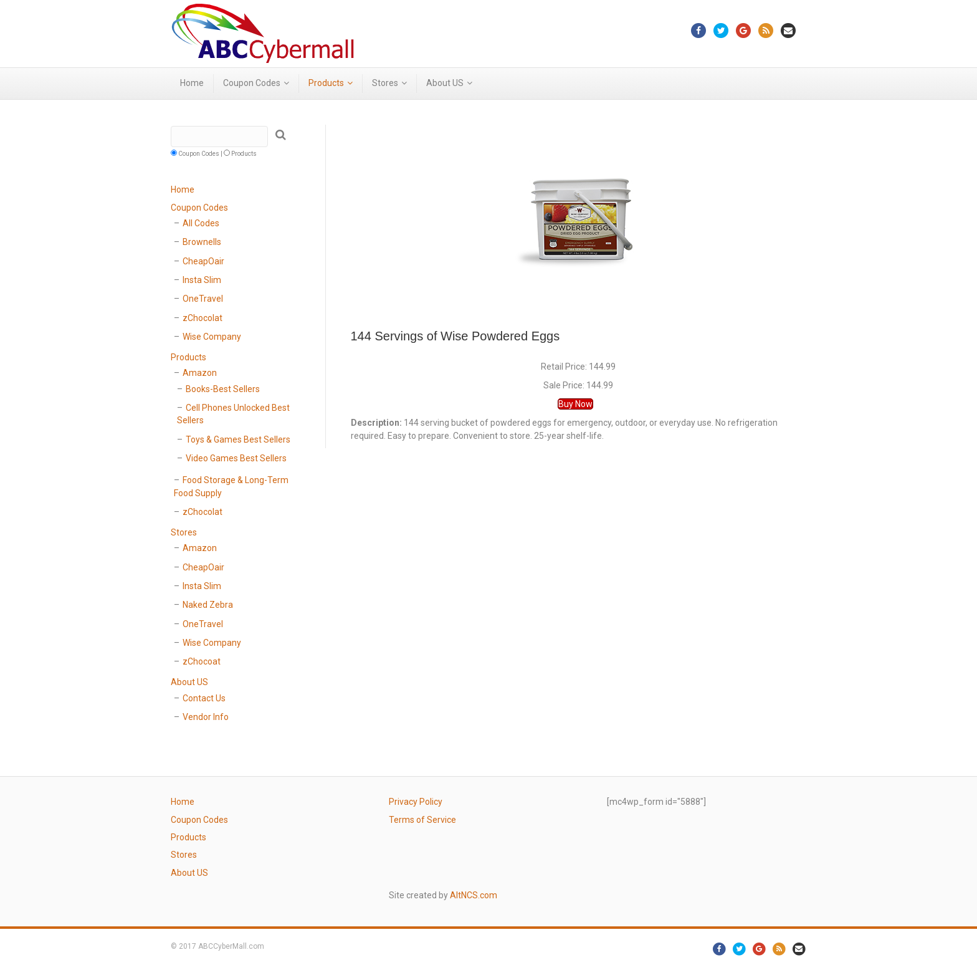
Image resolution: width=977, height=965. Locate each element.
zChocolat (202, 318)
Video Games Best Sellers (236, 458)
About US (445, 83)
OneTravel (203, 299)
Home (192, 83)
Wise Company (212, 337)
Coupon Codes (251, 83)
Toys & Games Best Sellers (238, 439)
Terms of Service (422, 820)
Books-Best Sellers (223, 389)
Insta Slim (202, 280)
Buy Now (575, 404)
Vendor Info (206, 717)
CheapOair (203, 261)
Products (326, 83)
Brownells (202, 242)
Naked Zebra (208, 605)
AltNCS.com (473, 895)
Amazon (200, 373)
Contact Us (204, 698)
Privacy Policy (415, 802)
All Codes (201, 223)
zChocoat (202, 661)
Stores (385, 83)
